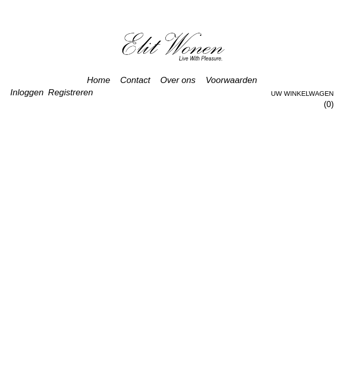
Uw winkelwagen (302, 93)
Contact (135, 80)
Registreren (70, 92)
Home (98, 80)
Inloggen (27, 92)
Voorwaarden (231, 80)
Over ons (178, 80)
